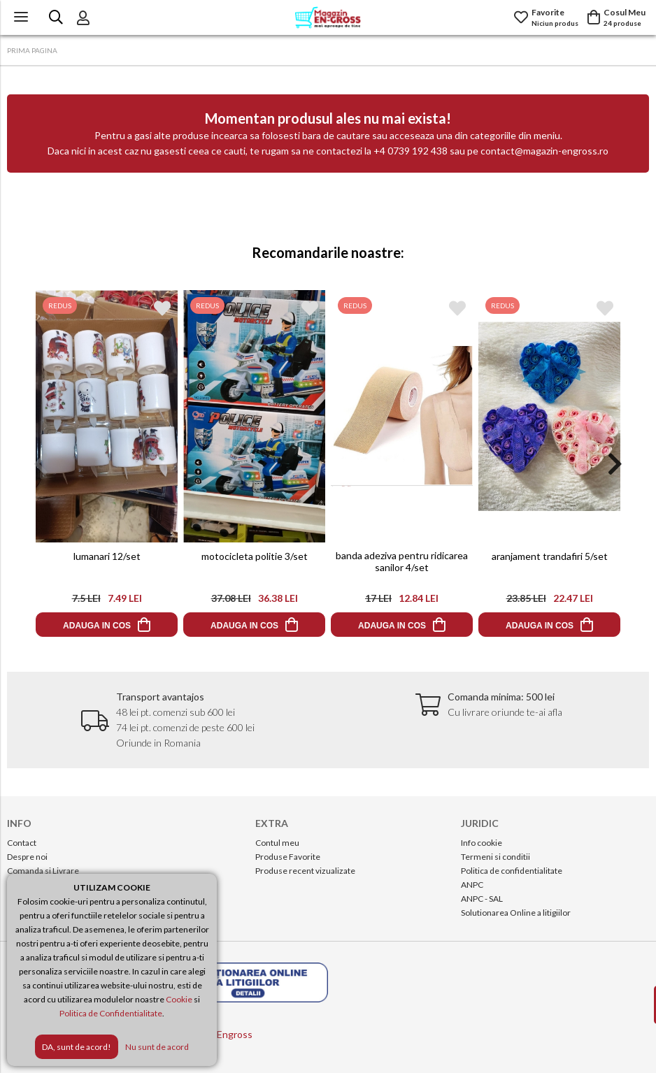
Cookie (179, 999)
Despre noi (27, 856)
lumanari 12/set (106, 556)
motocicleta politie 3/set (254, 556)
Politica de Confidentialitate (110, 1013)
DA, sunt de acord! (76, 1047)
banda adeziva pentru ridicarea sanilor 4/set (402, 561)
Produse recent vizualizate (305, 870)
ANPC (472, 884)
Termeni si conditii (495, 856)
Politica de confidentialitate (511, 870)
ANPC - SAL (482, 898)
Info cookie (481, 842)
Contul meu (277, 842)
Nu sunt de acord (157, 1047)
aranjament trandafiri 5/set (549, 556)
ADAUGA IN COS (97, 626)
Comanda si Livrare (43, 870)
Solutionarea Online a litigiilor (516, 912)
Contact (21, 842)
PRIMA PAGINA (32, 50)
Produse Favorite (287, 856)
